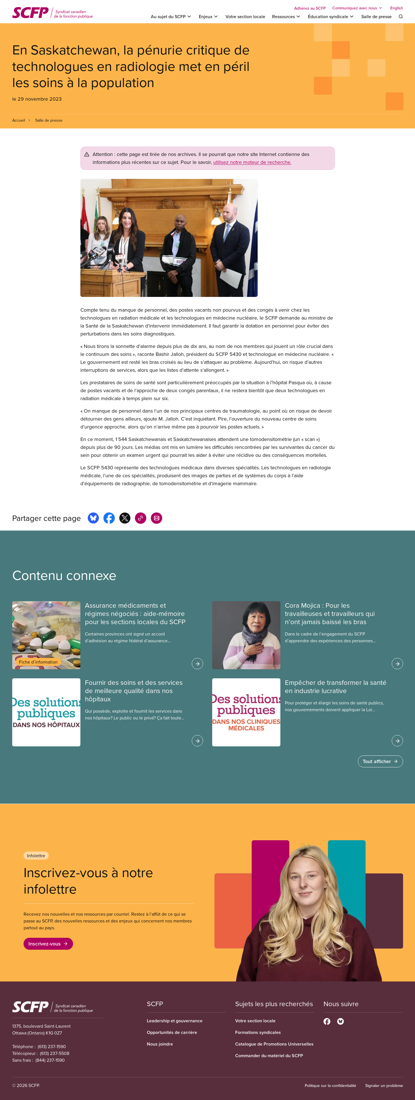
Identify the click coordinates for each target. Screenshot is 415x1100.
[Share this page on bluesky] (93, 518)
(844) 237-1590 (50, 1060)
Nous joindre (160, 1044)
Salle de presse (376, 16)
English (396, 8)
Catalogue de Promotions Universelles (274, 1044)
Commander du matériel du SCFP (269, 1055)
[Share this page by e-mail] (156, 518)
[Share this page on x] (124, 518)
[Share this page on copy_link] (140, 518)
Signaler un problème (384, 1085)
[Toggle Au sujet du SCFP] (171, 16)
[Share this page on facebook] (109, 518)
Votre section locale (245, 16)
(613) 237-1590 (52, 1046)
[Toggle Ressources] (286, 16)
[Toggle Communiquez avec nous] (357, 8)
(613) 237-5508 (54, 1053)
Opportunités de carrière (172, 1032)
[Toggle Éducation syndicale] (331, 16)
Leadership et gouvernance (175, 1020)
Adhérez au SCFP (310, 8)
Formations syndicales (258, 1032)
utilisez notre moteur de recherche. (252, 162)
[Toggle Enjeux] (209, 16)
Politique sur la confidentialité (330, 1085)
